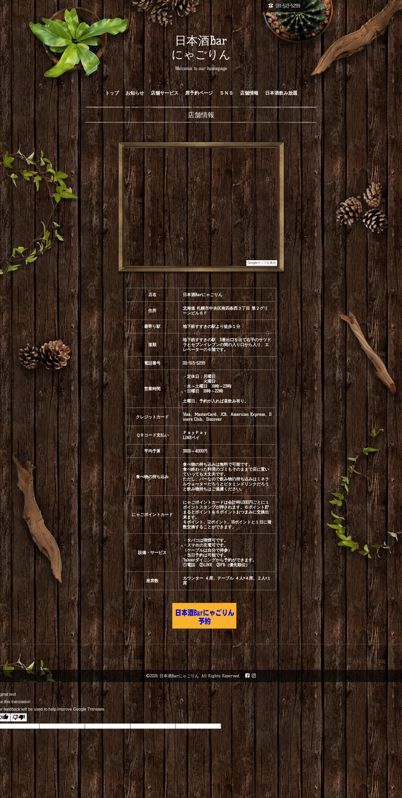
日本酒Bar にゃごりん (201, 47)
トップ (112, 93)
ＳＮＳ (226, 93)
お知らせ (135, 93)
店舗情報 (249, 93)
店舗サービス (164, 93)
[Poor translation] (19, 717)
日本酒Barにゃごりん (179, 675)
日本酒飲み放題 (281, 93)
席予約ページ (199, 93)
